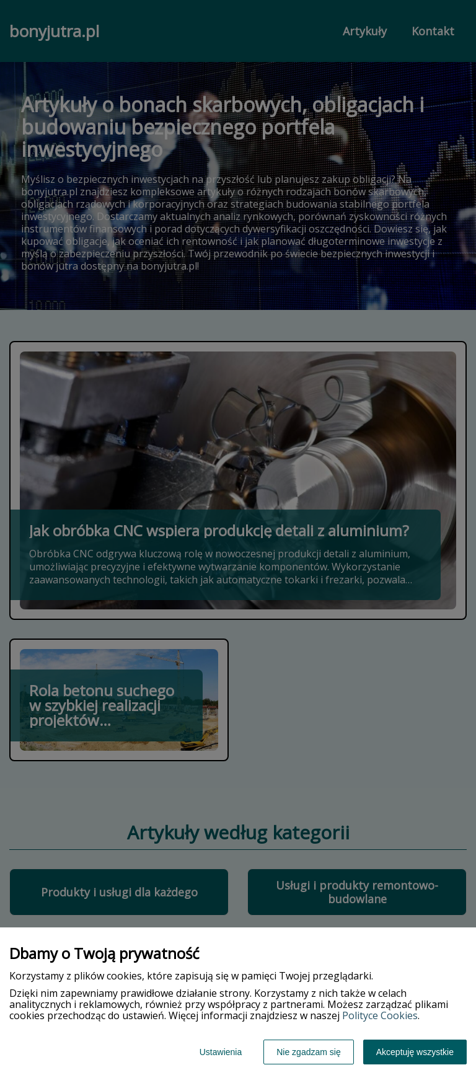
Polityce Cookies (380, 1015)
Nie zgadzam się (308, 1052)
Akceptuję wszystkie (415, 1052)
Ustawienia (221, 1052)
